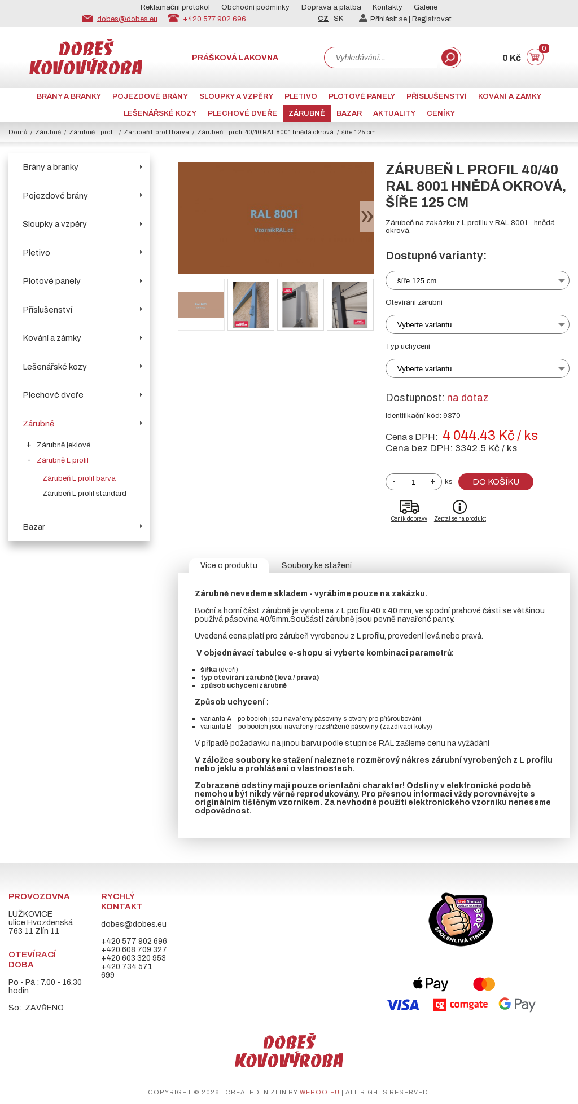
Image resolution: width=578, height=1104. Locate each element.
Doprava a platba (331, 7)
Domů (17, 132)
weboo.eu (320, 1092)
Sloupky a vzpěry (236, 96)
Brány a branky (69, 96)
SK (338, 19)
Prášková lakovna (236, 58)
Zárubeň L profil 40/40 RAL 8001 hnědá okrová (265, 132)
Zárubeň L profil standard (84, 494)
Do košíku (495, 481)
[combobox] (380, 57)
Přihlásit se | (385, 19)
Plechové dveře (242, 113)
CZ (323, 19)
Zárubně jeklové (63, 445)
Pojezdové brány (150, 96)
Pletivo (300, 96)
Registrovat (432, 19)
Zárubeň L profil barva (156, 132)
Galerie (425, 7)
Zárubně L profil (92, 132)
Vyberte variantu (424, 324)
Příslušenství (436, 96)
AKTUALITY (394, 113)
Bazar (349, 113)
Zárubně (306, 113)
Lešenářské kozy (160, 113)
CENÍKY (441, 113)
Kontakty (387, 7)
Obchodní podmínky (255, 7)
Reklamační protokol (175, 7)
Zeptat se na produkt (460, 519)
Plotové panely (362, 96)
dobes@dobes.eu (127, 19)
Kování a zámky (509, 96)
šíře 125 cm (417, 280)
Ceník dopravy (409, 519)
